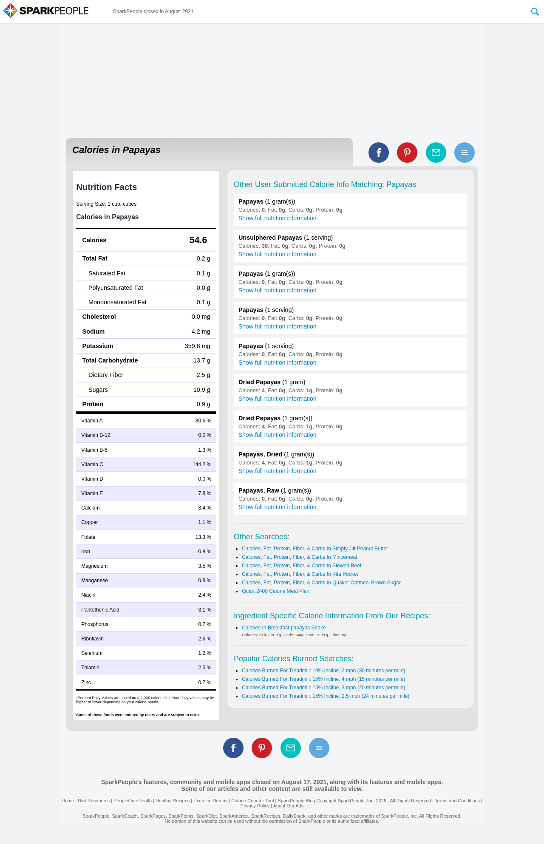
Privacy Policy (255, 805)
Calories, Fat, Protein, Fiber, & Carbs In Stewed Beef (301, 566)
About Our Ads (288, 805)
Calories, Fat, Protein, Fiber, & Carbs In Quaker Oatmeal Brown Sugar (321, 583)
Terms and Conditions (457, 800)
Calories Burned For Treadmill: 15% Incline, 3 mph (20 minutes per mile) (323, 688)
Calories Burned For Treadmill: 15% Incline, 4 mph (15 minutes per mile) (323, 679)
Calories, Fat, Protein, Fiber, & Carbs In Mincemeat (299, 557)
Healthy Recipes (173, 800)
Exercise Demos (210, 800)
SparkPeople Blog (296, 800)
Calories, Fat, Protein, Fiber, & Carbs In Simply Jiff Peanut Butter (315, 549)
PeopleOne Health (132, 800)
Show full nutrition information (277, 218)
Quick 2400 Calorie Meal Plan (275, 591)
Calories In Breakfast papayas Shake (284, 628)
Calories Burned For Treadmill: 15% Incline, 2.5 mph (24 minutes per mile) (325, 696)
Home (68, 800)
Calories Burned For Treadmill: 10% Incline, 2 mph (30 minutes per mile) (323, 671)
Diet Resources (94, 800)
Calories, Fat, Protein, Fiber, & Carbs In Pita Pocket (300, 574)
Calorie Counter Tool (252, 800)
